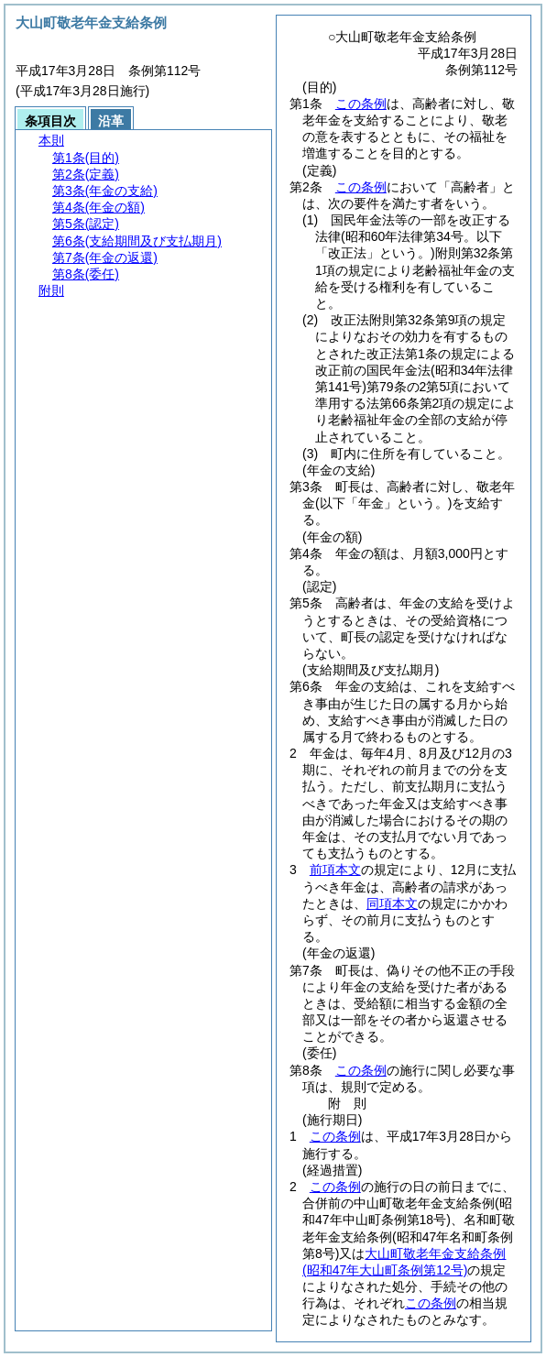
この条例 (361, 103)
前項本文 (335, 869)
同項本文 (392, 903)
